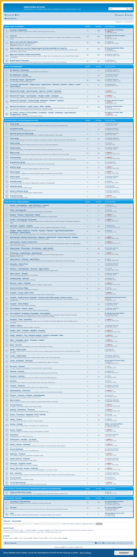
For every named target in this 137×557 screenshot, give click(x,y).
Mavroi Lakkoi (15, 400)
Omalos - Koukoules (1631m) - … (115, 424)
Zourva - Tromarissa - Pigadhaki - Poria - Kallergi (27, 414)
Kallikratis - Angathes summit (20, 463)
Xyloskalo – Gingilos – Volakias (21, 226)
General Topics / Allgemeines (14, 26)
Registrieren (16, 521)
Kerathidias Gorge (16, 129)
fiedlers (109, 205)
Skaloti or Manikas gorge (19, 191)
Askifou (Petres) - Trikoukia (20, 459)
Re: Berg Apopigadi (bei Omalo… (115, 48)
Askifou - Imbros (16, 326)
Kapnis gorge (15, 177)
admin (109, 31)
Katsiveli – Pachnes (17, 371)
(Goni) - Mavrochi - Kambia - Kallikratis (24, 468)
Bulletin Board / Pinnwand (19, 61)
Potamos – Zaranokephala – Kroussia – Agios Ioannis (29, 269)
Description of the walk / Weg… (114, 112)
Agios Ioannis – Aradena (19, 273)
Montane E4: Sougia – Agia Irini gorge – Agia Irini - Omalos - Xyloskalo (35, 91)
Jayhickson (110, 162)
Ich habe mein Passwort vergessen (71, 523)
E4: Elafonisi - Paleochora (19, 70)
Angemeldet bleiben (88, 523)
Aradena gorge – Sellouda (19, 278)
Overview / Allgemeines (18, 30)
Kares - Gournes (16, 345)
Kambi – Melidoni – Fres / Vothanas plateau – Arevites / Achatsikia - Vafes (36, 335)
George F (110, 278)
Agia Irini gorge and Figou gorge (22, 133)
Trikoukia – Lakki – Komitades (21, 319)
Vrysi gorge (14, 435)
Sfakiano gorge (15, 167)
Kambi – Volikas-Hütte (18, 350)
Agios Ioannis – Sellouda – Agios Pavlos (24, 259)
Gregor (109, 49)
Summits (13, 381)
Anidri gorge (14, 124)
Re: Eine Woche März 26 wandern (115, 35)
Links (12, 513)
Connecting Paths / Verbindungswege (16, 202)
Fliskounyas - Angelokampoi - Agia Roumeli (26, 253)
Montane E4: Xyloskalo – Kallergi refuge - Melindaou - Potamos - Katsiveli (37, 101)
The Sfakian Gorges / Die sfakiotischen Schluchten (21, 120)
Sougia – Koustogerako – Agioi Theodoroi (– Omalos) (29, 205)
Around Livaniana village (19, 288)
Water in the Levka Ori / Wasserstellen (24, 42)
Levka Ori (13, 36)
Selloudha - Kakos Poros (19, 264)
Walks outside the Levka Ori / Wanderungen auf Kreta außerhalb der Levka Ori (38, 48)
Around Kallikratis (16, 449)
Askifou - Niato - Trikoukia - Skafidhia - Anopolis (27, 330)
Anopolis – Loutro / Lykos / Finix (22, 293)
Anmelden (6, 521)
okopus (65, 538)
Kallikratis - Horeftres (17, 454)
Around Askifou (15, 478)
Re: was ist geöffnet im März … (114, 507)
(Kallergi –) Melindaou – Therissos (22, 410)
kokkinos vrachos (112, 54)
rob (108, 259)
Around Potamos (16, 405)
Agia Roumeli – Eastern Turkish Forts (23, 242)
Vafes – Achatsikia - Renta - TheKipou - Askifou (27, 340)
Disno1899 (110, 514)
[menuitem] (17, 15)
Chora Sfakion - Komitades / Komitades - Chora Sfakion (30, 313)
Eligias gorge (15, 153)
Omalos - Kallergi (16, 424)
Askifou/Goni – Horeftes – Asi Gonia (23, 439)
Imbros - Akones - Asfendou (20, 444)
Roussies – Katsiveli (17, 366)
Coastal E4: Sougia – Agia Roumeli (22, 80)
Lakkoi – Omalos (16, 419)
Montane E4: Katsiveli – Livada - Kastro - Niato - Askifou (30, 106)
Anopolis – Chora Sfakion (19, 304)
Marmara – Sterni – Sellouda (20, 283)
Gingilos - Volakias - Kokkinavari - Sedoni (25, 215)
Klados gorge (15, 143)
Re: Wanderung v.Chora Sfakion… (115, 313)
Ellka (108, 419)
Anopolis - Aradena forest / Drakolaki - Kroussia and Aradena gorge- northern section (41, 297)
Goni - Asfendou (16, 473)
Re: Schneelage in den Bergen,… (115, 30)
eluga (108, 181)
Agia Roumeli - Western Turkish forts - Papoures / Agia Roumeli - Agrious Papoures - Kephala (44, 237)
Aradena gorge (15, 157)
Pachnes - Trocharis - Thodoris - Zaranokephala (27, 395)
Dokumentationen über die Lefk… (115, 513)
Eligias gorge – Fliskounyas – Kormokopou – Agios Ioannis (31, 248)
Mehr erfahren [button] (85, 553)
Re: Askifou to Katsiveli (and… (114, 106)
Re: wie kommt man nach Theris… (115, 360)
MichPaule (21, 45)
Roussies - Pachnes (17, 376)
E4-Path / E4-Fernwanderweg (13, 66)
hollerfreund (28, 45)
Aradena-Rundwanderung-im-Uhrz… (116, 297)
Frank (108, 107)
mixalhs (109, 42)
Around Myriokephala (18, 483)
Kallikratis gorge (16, 186)
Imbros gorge (15, 172)
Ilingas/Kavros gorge (17, 162)
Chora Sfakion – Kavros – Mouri (21, 308)
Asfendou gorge (16, 181)
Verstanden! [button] (124, 553)
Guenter (109, 349)
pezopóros (110, 477)
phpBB (62, 547)
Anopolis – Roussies (17, 386)
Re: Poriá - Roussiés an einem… (114, 100)
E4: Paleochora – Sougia (19, 75)
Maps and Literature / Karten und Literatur (25, 54)
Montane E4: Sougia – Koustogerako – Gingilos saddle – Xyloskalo (34, 96)
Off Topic (13, 507)
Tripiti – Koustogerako (18, 210)
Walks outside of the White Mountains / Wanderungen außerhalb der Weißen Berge (32, 488)
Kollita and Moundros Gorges (20, 492)
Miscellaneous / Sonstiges (13, 498)
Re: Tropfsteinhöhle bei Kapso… (115, 501)
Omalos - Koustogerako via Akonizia (23, 220)
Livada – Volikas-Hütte (18, 356)
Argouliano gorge (16, 196)
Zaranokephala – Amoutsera (20, 390)
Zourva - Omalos (16, 430)
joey (108, 287)
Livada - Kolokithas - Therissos (21, 361)
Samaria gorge (15, 148)
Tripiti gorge (14, 138)
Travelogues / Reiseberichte (20, 502)
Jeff (108, 37)
